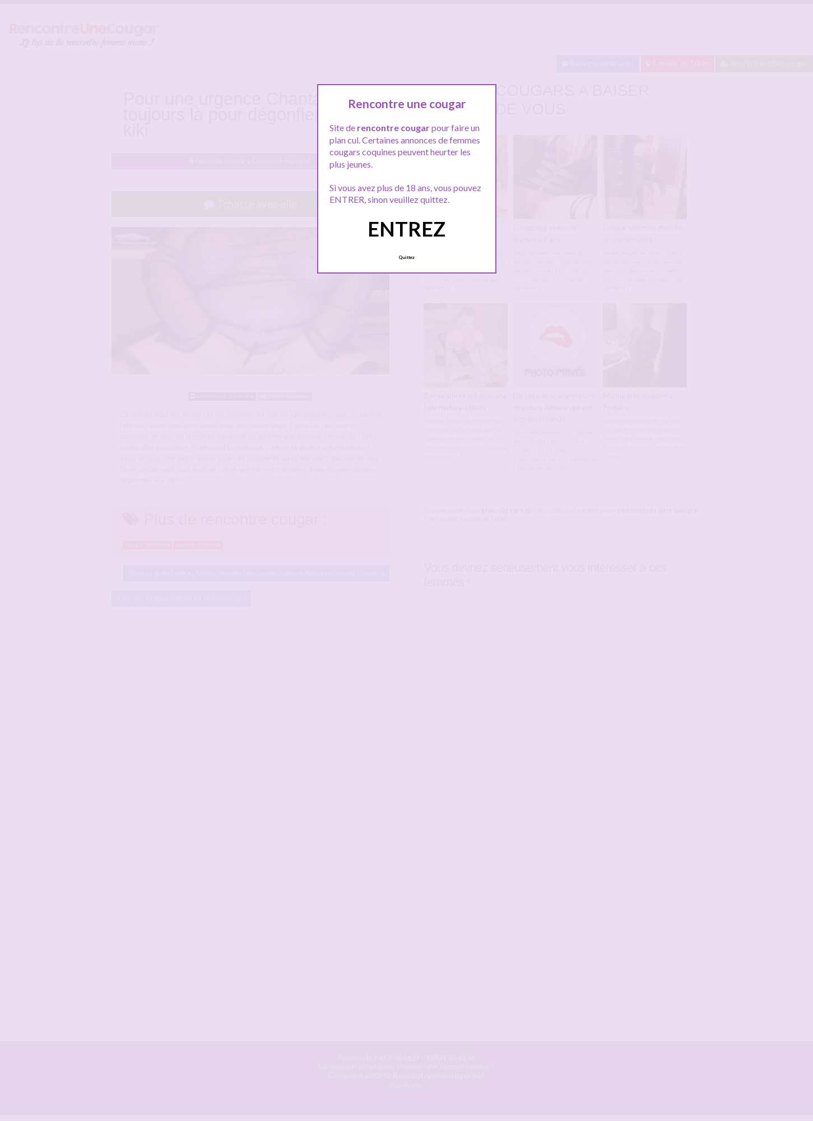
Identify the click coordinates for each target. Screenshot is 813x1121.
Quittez (406, 257)
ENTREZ (406, 228)
